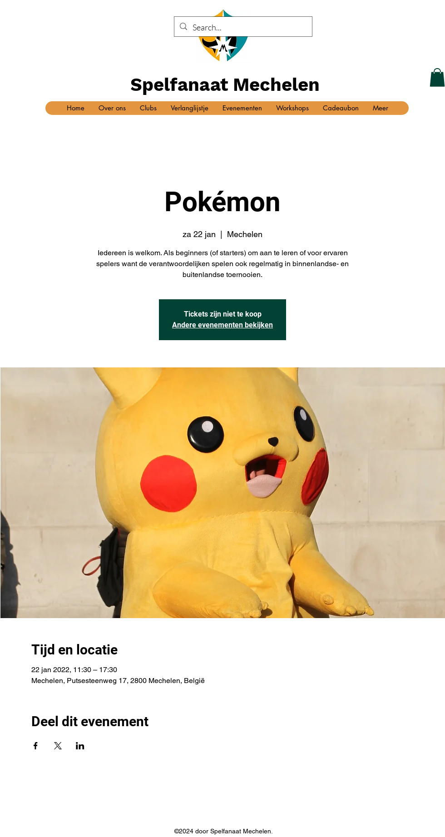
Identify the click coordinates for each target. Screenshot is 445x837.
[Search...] (243, 28)
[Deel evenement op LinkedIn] (80, 745)
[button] (437, 77)
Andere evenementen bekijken (222, 325)
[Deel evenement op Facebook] (35, 745)
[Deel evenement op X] (58, 745)
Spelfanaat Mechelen (225, 84)
